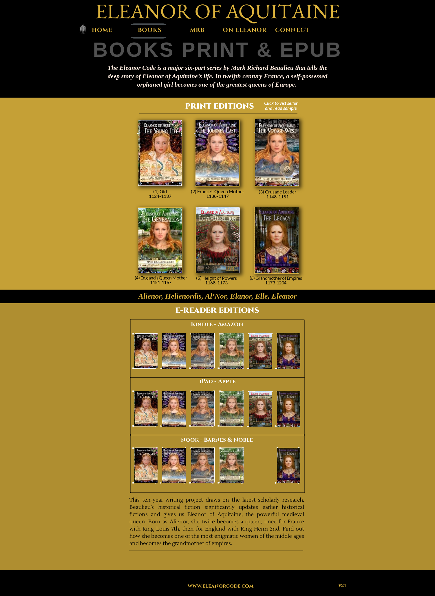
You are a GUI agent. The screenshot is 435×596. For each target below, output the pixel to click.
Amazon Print (160, 155)
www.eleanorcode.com (221, 586)
